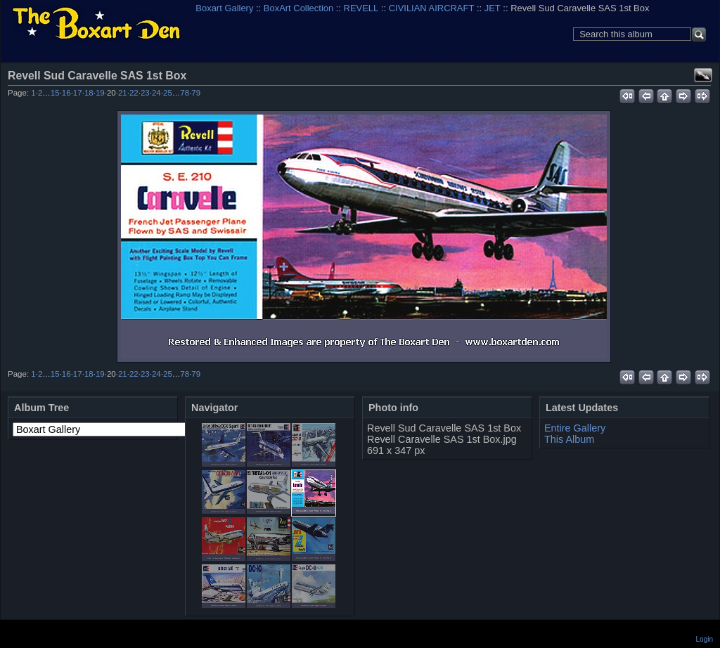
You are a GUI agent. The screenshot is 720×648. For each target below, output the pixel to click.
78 (184, 93)
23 (145, 93)
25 (167, 93)
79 (195, 93)
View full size (703, 75)
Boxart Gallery (224, 8)
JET (492, 8)
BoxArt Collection (298, 8)
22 (134, 93)
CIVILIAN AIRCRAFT (432, 8)
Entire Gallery (574, 428)
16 (66, 93)
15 (55, 93)
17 (77, 93)
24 (156, 93)
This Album (569, 439)
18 (89, 93)
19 (100, 93)
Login (704, 639)
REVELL (361, 8)
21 (122, 93)
